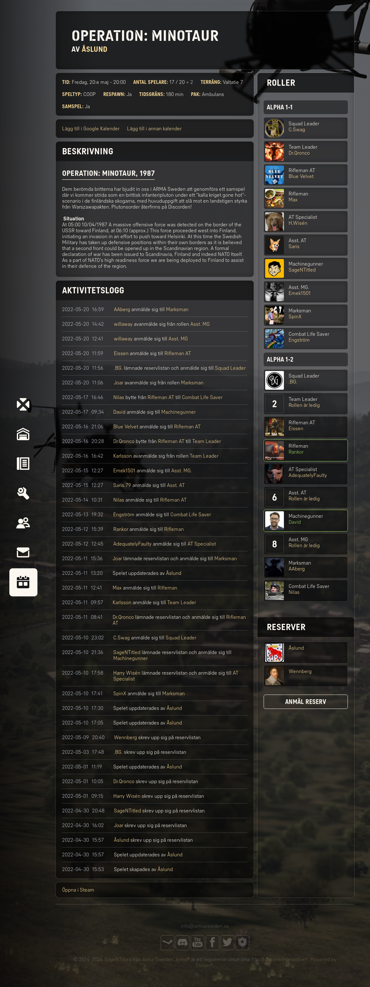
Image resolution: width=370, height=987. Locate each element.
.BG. (118, 368)
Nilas (118, 397)
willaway (123, 324)
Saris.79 (122, 485)
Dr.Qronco (123, 441)
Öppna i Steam (78, 890)
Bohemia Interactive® (284, 959)
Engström (123, 515)
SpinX (119, 693)
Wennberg (125, 737)
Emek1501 (124, 471)
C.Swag (121, 638)
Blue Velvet (125, 427)
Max (117, 588)
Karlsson (122, 456)
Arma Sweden (157, 959)
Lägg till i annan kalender (154, 129)
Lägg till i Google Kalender (90, 129)
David (119, 412)
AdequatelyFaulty (132, 544)
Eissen (121, 353)
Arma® (183, 959)
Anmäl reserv (305, 701)
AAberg (122, 309)
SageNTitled (126, 652)
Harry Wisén (126, 673)
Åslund (173, 573)
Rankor (120, 529)
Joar (118, 383)
